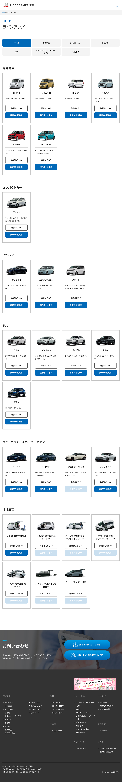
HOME (7, 12)
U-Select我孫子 (35, 706)
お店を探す (9, 702)
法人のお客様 (57, 712)
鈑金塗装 (79, 725)
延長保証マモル (82, 722)
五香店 (7, 712)
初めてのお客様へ (107, 706)
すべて (16, 43)
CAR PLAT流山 (35, 709)
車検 (78, 709)
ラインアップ (57, 702)
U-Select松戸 (34, 702)
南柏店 (7, 723)
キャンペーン (81, 748)
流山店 (7, 726)
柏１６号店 (9, 709)
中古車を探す (57, 730)
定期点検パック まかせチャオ (85, 717)
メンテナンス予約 (82, 729)
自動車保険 (80, 732)
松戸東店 (8, 729)
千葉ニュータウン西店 (13, 716)
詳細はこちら (16, 108)
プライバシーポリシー (108, 748)
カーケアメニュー (82, 712)
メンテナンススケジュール (85, 702)
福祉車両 (75, 51)
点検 (78, 706)
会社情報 (103, 702)
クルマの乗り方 (58, 709)
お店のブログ (34, 712)
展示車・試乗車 (16, 115)
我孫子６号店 (10, 733)
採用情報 (103, 730)
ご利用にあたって (106, 752)
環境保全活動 (105, 709)
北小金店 (8, 706)
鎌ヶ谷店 (8, 719)
